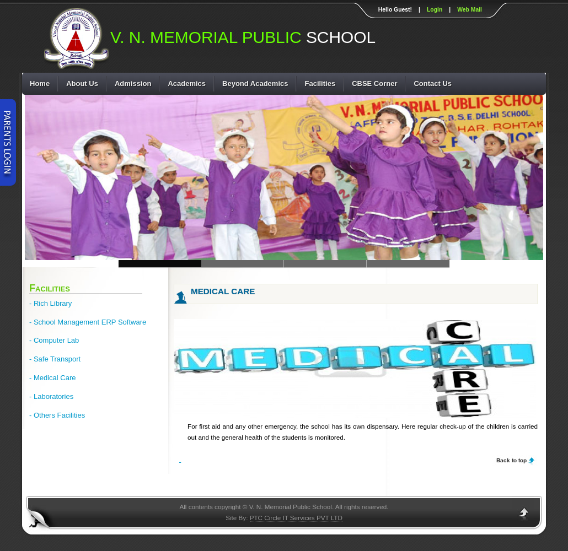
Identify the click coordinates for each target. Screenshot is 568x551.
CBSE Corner (374, 83)
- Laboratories (51, 396)
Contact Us (433, 83)
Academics (187, 83)
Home (40, 83)
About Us (82, 83)
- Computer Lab (54, 340)
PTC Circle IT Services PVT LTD (296, 517)
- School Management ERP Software (87, 322)
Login (434, 10)
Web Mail (469, 10)
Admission (133, 83)
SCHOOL (243, 38)
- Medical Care (52, 378)
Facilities (319, 83)
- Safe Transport (55, 359)
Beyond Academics (255, 83)
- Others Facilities (57, 415)
